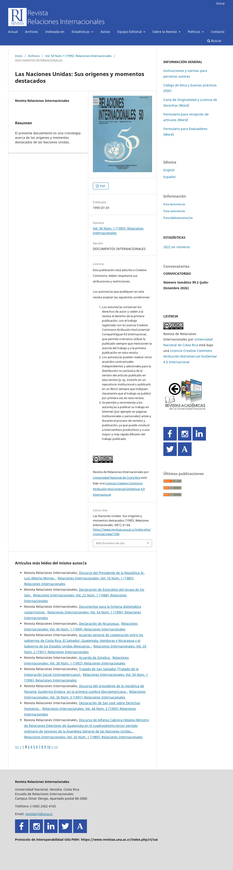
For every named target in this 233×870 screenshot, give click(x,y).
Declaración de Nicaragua (99, 623)
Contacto (217, 31)
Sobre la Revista (165, 31)
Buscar (214, 41)
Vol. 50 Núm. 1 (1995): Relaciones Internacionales (78, 56)
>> (56, 747)
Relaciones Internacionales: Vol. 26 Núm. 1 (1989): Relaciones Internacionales (83, 737)
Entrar (220, 3)
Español (169, 177)
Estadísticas (81, 31)
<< (17, 747)
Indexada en (54, 31)
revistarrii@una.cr (39, 814)
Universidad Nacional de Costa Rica (116, 477)
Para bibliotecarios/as (178, 218)
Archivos (31, 31)
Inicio (18, 56)
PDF (102, 186)
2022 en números (176, 247)
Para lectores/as (174, 204)
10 (49, 747)
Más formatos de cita (110, 543)
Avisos (105, 31)
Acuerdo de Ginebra (95, 657)
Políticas (194, 31)
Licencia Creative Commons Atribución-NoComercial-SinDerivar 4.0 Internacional (119, 489)
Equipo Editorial (130, 31)
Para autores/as (174, 211)
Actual (13, 31)
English (169, 170)
